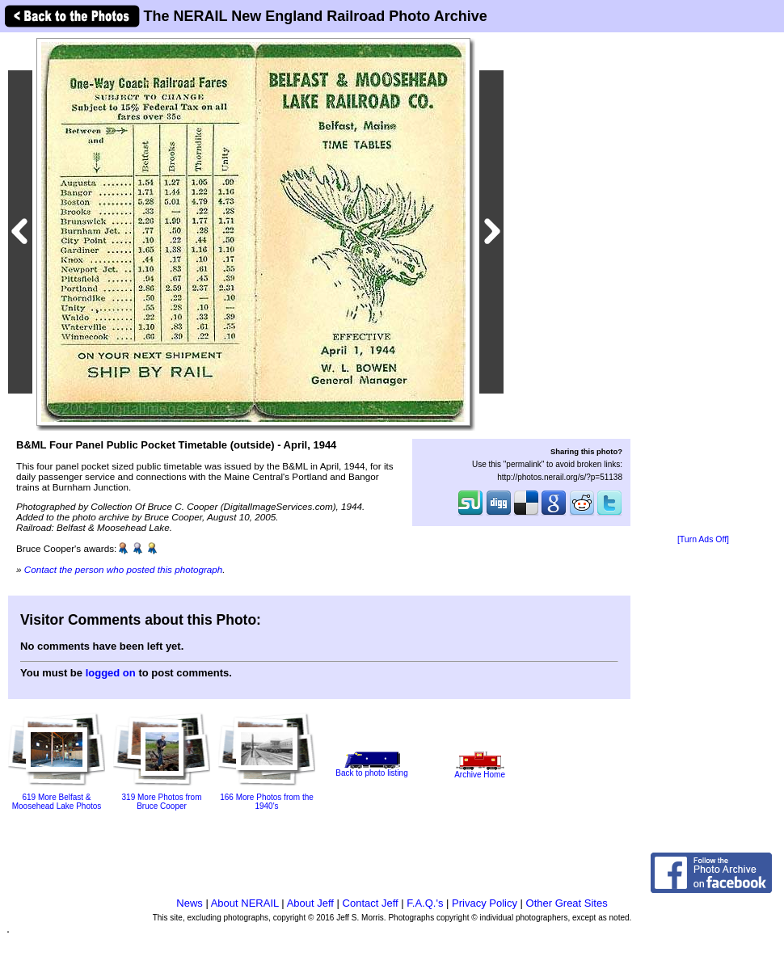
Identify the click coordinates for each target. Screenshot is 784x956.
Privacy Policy (484, 903)
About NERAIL (245, 903)
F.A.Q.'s (425, 903)
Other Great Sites (567, 903)
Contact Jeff (370, 903)
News (189, 903)
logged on (111, 673)
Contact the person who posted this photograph (123, 569)
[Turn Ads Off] (703, 539)
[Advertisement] (703, 284)
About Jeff (310, 903)
